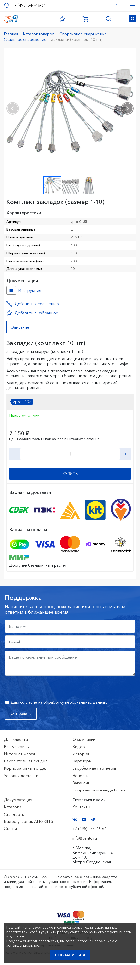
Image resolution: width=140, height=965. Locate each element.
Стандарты (14, 814)
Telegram (93, 819)
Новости (80, 775)
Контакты (81, 806)
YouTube (84, 819)
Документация (18, 799)
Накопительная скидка (25, 761)
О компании (83, 739)
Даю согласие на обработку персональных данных (59, 702)
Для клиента (16, 739)
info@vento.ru (84, 838)
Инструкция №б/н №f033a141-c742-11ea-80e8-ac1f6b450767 (11, 290)
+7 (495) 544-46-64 (29, 5)
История (80, 753)
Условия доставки (21, 775)
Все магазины (16, 746)
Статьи (10, 828)
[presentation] (12, 108)
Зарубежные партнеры (94, 768)
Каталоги (12, 806)
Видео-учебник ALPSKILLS (28, 821)
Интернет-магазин (21, 753)
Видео (78, 746)
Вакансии (81, 782)
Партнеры (82, 761)
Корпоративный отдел (25, 768)
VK (74, 819)
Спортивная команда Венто (98, 790)
